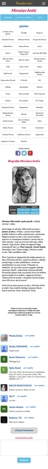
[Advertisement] (24, 312)
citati (40, 17)
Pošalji (24, 460)
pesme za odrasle (24, 17)
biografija (8, 17)
